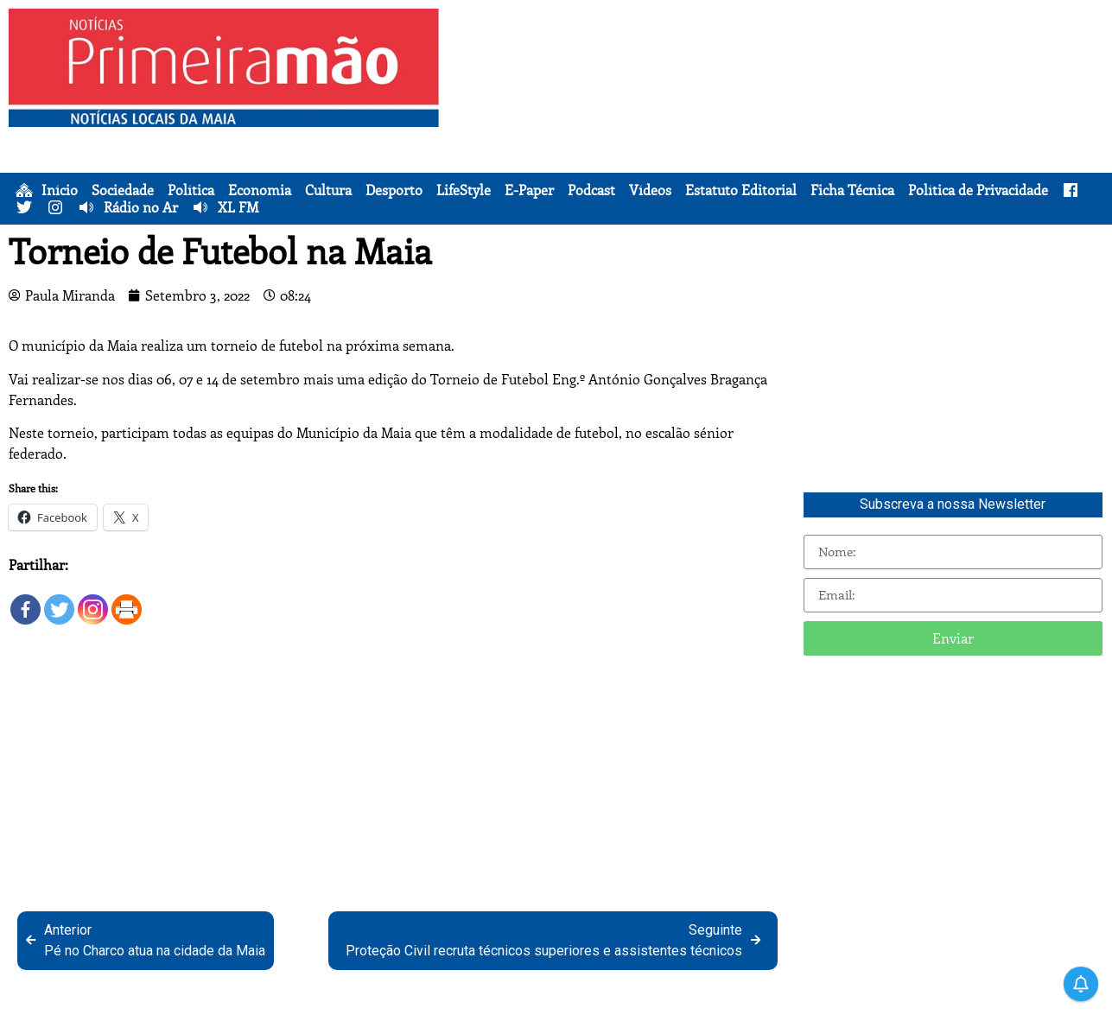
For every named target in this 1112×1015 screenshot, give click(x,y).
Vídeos (650, 190)
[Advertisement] (778, 130)
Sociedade (123, 190)
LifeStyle (463, 190)
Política (191, 190)
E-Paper (529, 190)
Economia (259, 190)
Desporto (394, 190)
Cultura (328, 190)
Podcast (591, 190)
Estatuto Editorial (741, 190)
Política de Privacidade (978, 190)
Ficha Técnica (852, 190)
